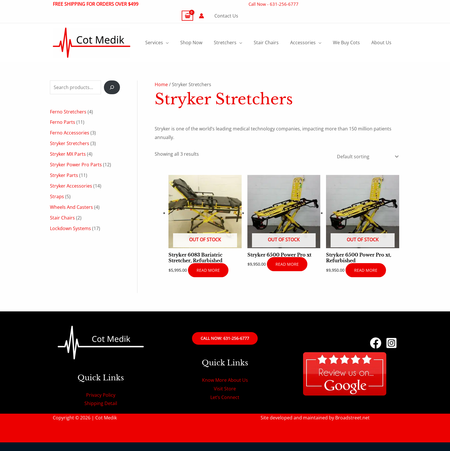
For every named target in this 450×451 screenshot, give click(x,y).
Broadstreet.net (352, 418)
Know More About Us (225, 380)
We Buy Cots (346, 42)
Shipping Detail (100, 403)
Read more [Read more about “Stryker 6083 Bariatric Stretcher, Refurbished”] (208, 270)
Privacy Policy (100, 395)
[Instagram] (391, 343)
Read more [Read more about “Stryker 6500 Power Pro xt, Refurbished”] (365, 270)
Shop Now (191, 42)
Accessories (303, 42)
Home (161, 84)
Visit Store (225, 389)
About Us (381, 42)
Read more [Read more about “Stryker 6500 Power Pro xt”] (287, 264)
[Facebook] (375, 343)
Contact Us (226, 16)
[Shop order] (366, 157)
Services (154, 42)
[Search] (112, 87)
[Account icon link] (201, 15)
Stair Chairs (266, 42)
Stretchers (225, 42)
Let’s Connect (224, 397)
